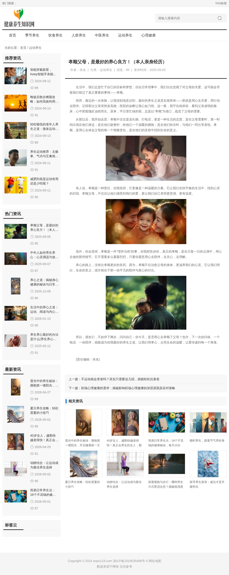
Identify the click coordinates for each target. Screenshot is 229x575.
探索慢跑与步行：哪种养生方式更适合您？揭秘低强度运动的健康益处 (165, 486)
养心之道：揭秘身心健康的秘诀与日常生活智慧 (44, 284)
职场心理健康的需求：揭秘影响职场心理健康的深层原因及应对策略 (128, 388)
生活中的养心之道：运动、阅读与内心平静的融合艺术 (44, 311)
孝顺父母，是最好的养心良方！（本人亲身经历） (44, 229)
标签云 (11, 525)
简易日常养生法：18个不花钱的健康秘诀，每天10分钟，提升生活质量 (165, 445)
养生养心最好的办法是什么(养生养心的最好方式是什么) (44, 339)
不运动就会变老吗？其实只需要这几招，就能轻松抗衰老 (120, 379)
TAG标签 (221, 3)
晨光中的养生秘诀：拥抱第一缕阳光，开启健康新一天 (44, 385)
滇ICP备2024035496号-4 (130, 561)
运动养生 (35, 47)
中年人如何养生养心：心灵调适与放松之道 (44, 257)
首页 (12, 35)
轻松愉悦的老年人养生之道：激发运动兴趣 (44, 128)
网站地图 (155, 561)
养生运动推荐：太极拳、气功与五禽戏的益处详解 (44, 156)
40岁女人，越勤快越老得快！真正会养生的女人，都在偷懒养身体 (124, 445)
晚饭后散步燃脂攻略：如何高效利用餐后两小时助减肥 (44, 101)
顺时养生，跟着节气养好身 (207, 440)
